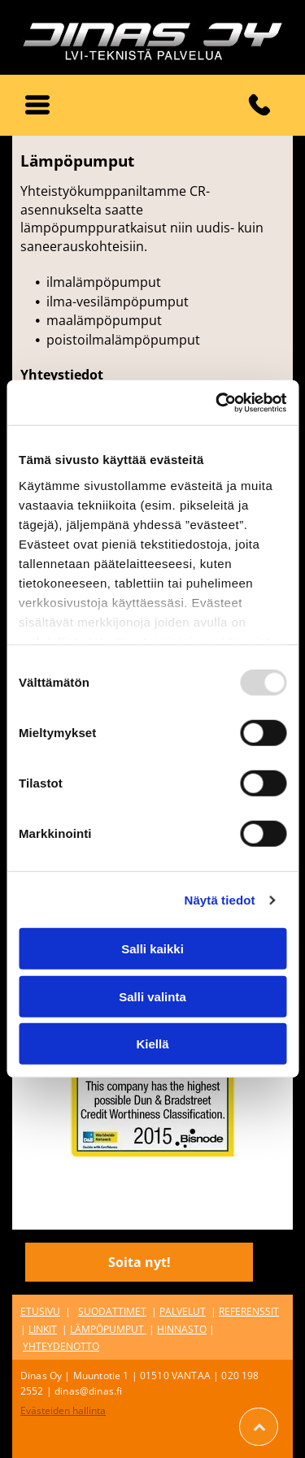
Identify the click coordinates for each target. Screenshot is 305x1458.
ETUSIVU (40, 1311)
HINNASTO (182, 1329)
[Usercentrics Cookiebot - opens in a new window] (217, 403)
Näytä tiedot (220, 900)
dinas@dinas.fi (88, 1391)
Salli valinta (152, 997)
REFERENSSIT (249, 1311)
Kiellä (152, 1044)
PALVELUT (182, 1311)
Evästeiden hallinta (63, 1410)
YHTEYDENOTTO (61, 1346)
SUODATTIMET (112, 1311)
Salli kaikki (152, 949)
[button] (37, 105)
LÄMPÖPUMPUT (107, 1329)
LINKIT (42, 1329)
